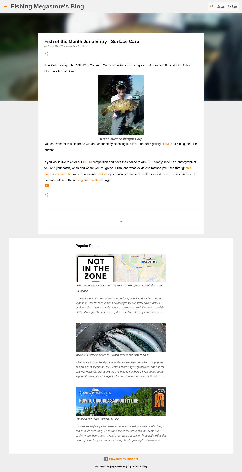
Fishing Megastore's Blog (47, 6)
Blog (80, 180)
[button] (46, 53)
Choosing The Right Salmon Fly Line (97, 418)
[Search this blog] (219, 6)
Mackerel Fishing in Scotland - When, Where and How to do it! (112, 354)
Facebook (96, 180)
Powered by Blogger (121, 458)
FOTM (87, 162)
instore (102, 174)
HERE (166, 144)
